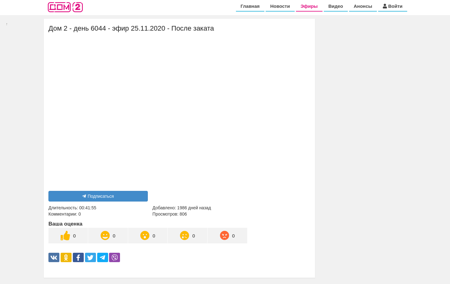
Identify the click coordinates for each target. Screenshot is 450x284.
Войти (392, 6)
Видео (335, 6)
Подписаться (98, 196)
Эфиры (309, 6)
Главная (250, 6)
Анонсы (363, 6)
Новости (280, 6)
